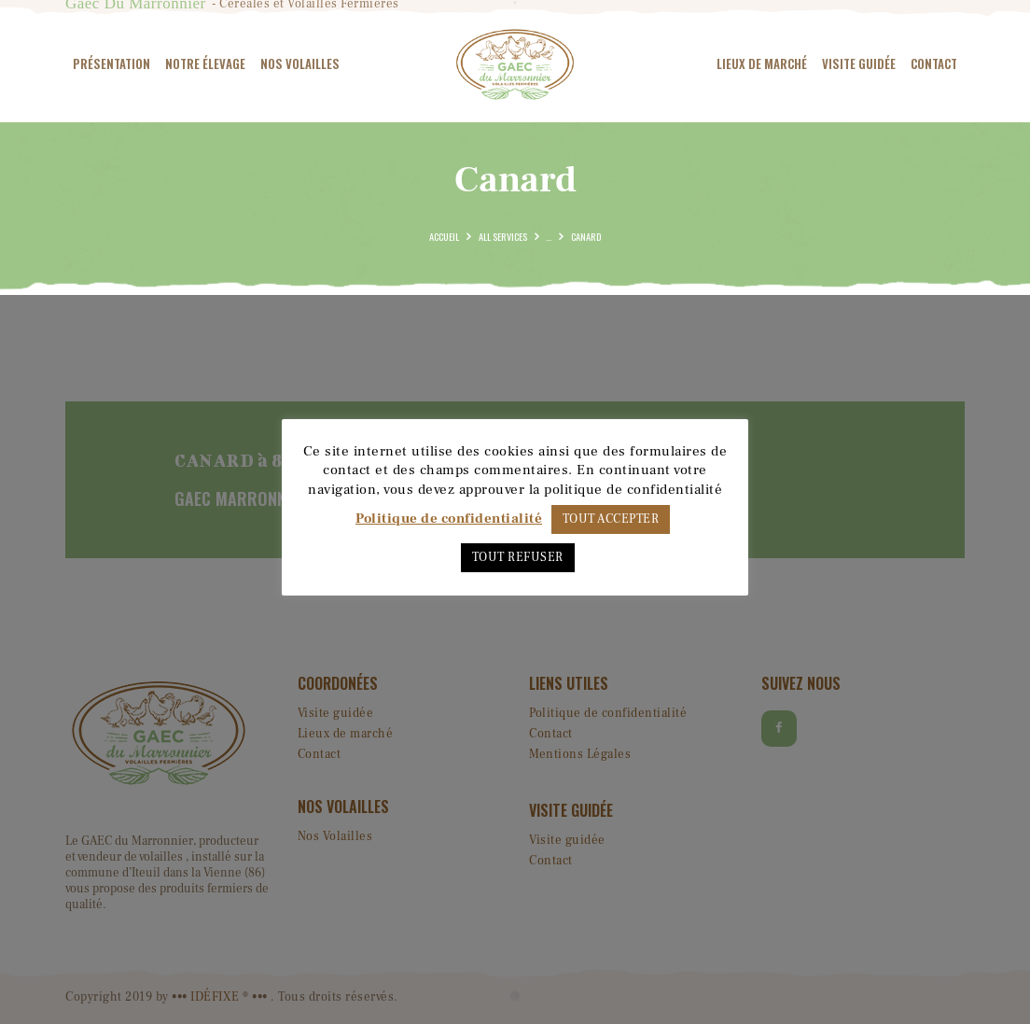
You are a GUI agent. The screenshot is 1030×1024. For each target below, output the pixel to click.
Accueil (444, 236)
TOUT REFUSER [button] (518, 557)
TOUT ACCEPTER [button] (611, 519)
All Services (503, 236)
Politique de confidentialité (448, 518)
